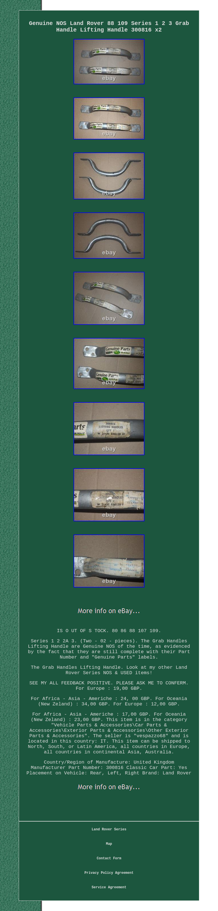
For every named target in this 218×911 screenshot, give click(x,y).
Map (109, 844)
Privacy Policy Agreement (109, 873)
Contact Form (109, 858)
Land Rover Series (109, 829)
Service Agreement (109, 887)
